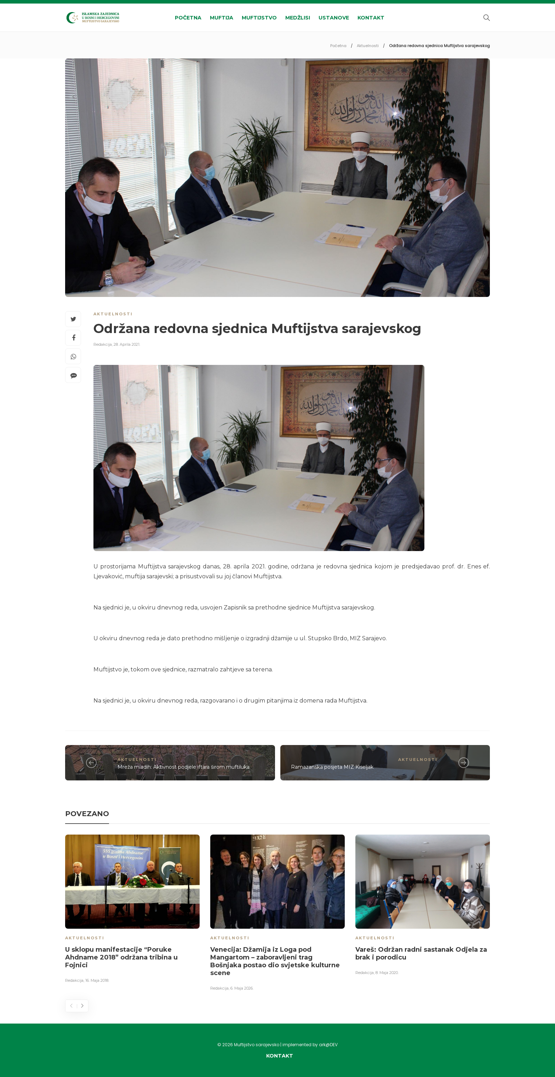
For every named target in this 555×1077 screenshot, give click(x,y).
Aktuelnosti (368, 45)
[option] (132, 910)
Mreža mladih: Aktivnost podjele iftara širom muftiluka (184, 767)
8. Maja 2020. (387, 972)
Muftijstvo (259, 18)
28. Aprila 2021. (127, 344)
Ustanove (334, 18)
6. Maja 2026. (241, 988)
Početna (188, 18)
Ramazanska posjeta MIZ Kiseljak (332, 767)
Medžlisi (297, 18)
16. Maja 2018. (97, 980)
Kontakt (370, 18)
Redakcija (102, 344)
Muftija (221, 18)
